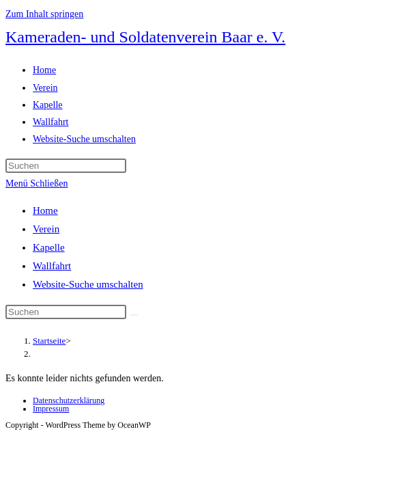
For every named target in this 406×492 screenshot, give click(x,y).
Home (45, 210)
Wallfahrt (52, 265)
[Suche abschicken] (134, 315)
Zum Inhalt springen (44, 14)
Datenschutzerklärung (68, 400)
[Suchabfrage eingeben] (65, 166)
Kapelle (49, 247)
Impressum (51, 408)
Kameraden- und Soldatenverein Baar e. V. (145, 37)
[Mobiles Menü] (36, 183)
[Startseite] (49, 341)
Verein (46, 228)
